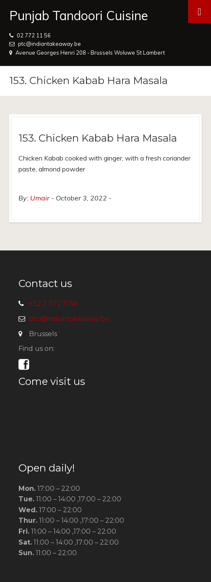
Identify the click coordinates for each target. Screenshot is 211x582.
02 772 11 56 (34, 35)
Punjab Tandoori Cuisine (78, 15)
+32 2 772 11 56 (53, 304)
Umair (39, 198)
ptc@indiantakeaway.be (49, 43)
